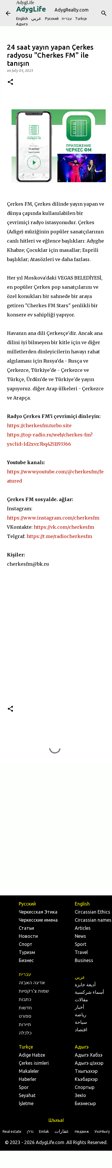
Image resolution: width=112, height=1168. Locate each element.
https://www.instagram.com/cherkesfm (53, 518)
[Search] (103, 13)
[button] (10, 82)
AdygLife (25, 2)
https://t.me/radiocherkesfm (59, 536)
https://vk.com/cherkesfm (64, 527)
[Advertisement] (55, 827)
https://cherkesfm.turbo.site (39, 425)
